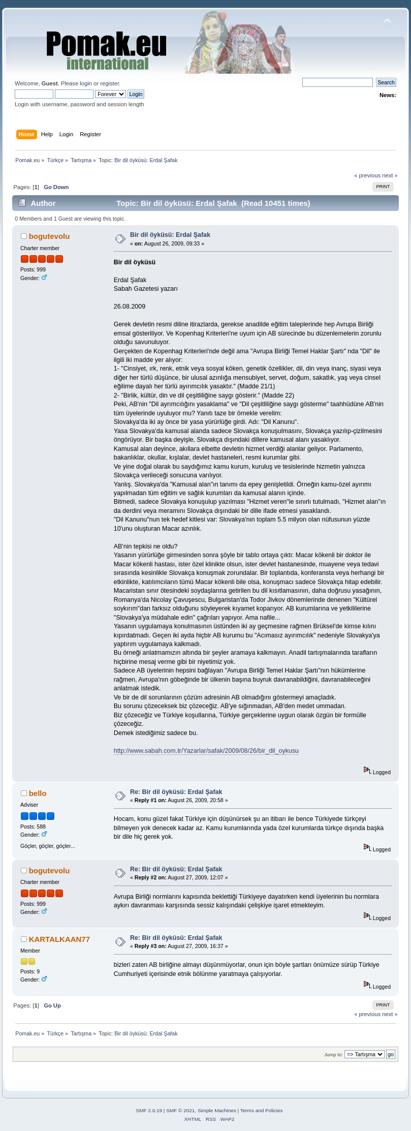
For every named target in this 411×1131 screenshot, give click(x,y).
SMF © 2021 (180, 1110)
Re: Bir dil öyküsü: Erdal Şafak (176, 792)
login (86, 83)
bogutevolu (49, 236)
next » (390, 175)
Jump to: (333, 1054)
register (109, 83)
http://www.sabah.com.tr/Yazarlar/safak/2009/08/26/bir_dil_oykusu (206, 750)
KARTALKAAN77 (59, 939)
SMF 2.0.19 (149, 1110)
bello (38, 793)
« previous (367, 175)
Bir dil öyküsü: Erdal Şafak (170, 234)
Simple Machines (217, 1110)
